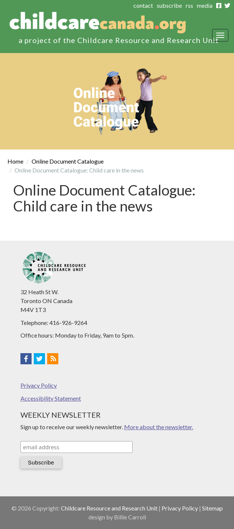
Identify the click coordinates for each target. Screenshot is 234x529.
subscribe (169, 5)
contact (143, 5)
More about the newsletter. (158, 426)
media (204, 5)
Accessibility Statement (50, 398)
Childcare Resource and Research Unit (109, 508)
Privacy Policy (38, 385)
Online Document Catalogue (68, 161)
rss (189, 5)
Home (15, 161)
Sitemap (212, 508)
